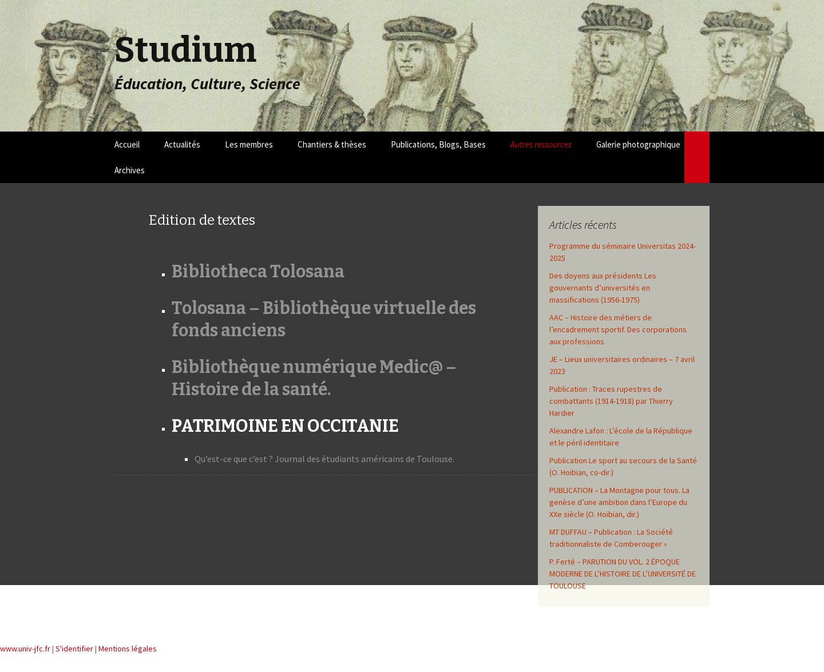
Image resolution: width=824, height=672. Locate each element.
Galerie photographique (638, 144)
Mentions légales (127, 648)
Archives (129, 170)
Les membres (249, 144)
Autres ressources (541, 144)
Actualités (182, 144)
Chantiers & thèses (332, 144)
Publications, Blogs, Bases (438, 144)
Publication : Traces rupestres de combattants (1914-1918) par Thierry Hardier (611, 401)
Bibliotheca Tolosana (258, 271)
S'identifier (74, 648)
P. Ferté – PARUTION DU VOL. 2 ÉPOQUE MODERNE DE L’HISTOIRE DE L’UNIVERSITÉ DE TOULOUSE (622, 573)
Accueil (127, 144)
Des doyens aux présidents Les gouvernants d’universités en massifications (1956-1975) (602, 288)
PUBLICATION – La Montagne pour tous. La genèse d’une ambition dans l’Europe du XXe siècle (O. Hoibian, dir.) (619, 502)
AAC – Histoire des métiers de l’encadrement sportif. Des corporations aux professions (618, 329)
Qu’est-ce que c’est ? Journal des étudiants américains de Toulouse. (324, 458)
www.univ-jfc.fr (25, 648)
